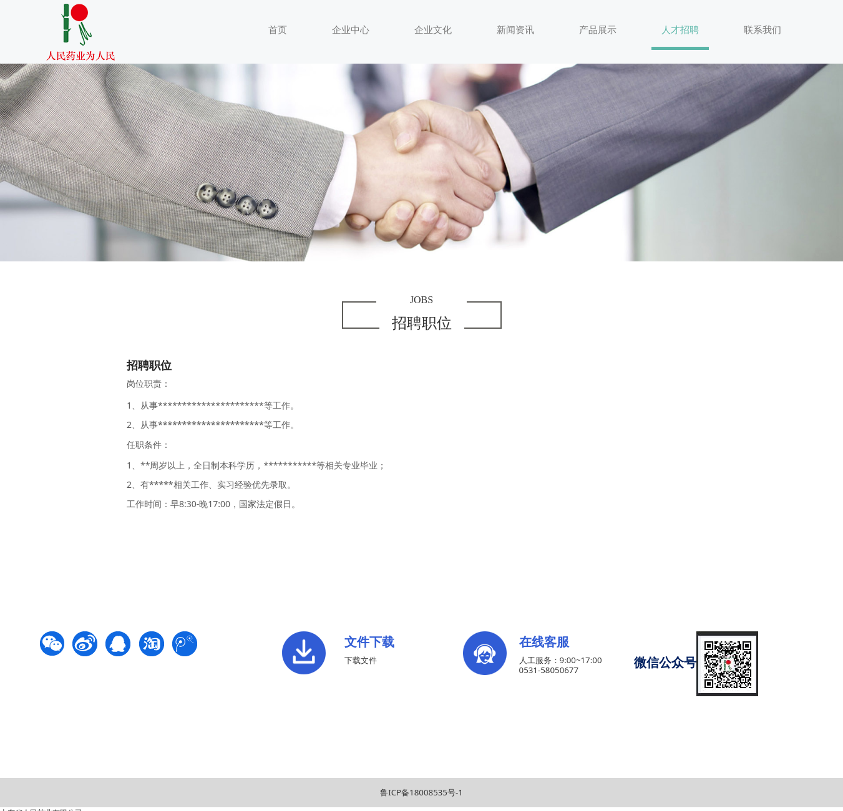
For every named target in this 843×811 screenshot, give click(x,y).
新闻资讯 (515, 29)
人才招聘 (680, 29)
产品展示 (597, 29)
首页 (277, 29)
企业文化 (433, 29)
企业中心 (350, 29)
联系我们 (762, 29)
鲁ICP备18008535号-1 (421, 792)
